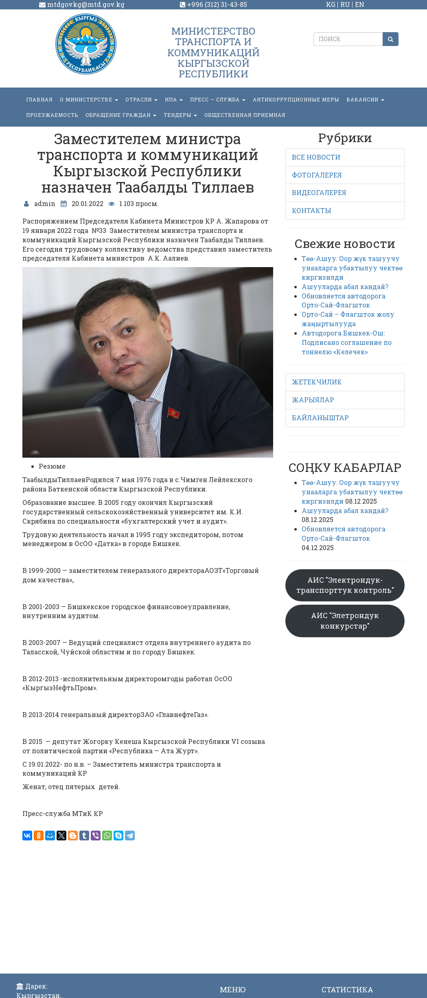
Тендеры (180, 115)
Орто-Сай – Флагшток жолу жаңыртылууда (348, 319)
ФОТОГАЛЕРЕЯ (317, 175)
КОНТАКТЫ (311, 210)
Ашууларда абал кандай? (345, 286)
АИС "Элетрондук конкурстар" (345, 620)
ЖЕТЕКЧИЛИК (317, 381)
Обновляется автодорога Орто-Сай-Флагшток (343, 300)
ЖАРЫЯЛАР (313, 399)
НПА (174, 99)
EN (359, 4)
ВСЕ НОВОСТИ (316, 157)
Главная (39, 99)
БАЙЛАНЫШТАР (320, 417)
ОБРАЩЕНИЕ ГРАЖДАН (120, 115)
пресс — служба (217, 99)
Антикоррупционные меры (296, 99)
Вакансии (365, 99)
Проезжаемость (52, 115)
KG (330, 4)
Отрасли (141, 99)
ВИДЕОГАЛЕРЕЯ (319, 192)
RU (345, 4)
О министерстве (89, 99)
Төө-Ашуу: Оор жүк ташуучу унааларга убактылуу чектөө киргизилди (352, 267)
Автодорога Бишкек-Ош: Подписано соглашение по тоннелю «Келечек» (347, 342)
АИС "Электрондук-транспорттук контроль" (345, 585)
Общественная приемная (244, 115)
